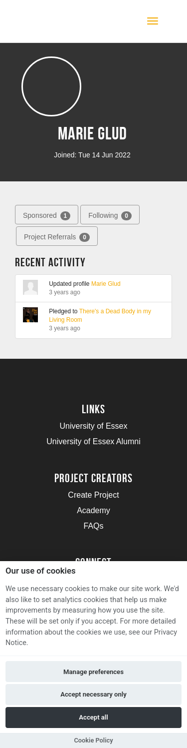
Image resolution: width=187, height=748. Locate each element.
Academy (93, 510)
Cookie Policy (93, 740)
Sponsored (46, 215)
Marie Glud (106, 283)
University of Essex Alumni (93, 441)
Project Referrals (57, 237)
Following (110, 215)
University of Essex (93, 426)
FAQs (93, 526)
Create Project (93, 495)
